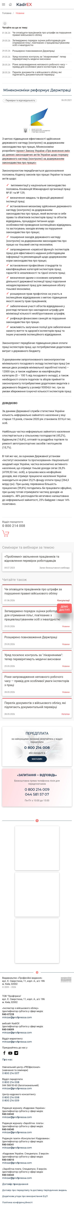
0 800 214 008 (10, 1082)
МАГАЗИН (37, 759)
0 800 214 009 (37, 789)
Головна (6, 13)
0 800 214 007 (10, 1073)
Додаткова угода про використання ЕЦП (25, 1196)
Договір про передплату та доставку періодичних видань (34, 1190)
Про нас (7, 1059)
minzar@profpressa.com (17, 1017)
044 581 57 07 (37, 794)
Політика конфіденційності (17, 1202)
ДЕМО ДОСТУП (64, 608)
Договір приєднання (15, 1184)
